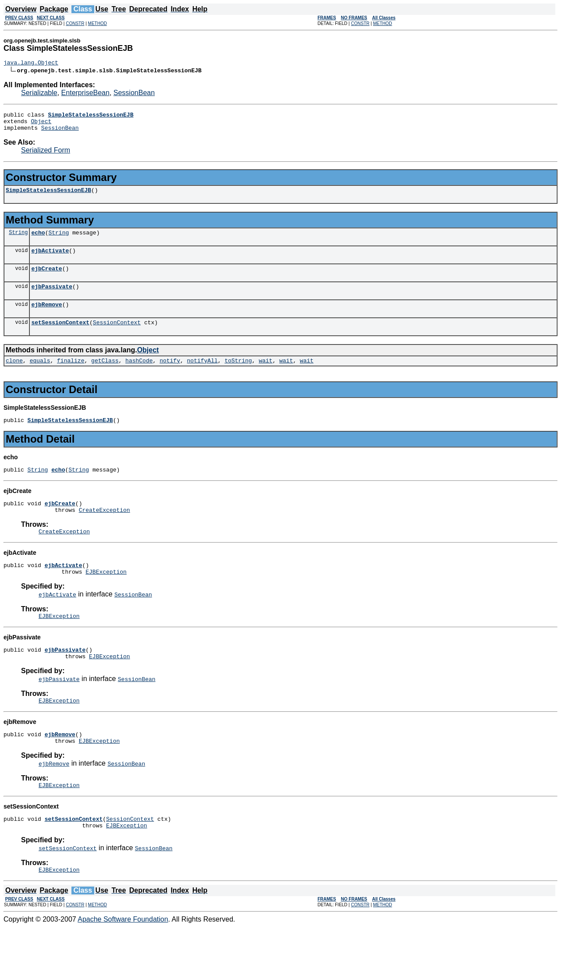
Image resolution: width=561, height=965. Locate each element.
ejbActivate (50, 259)
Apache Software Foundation (123, 957)
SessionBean (134, 94)
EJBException (106, 596)
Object (41, 125)
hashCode (139, 376)
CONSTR (75, 23)
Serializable (39, 94)
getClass (104, 376)
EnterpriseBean (85, 94)
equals (40, 376)
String (18, 240)
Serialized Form (45, 155)
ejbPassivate (51, 298)
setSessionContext (60, 337)
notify (170, 376)
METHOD (97, 23)
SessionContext (117, 337)
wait (265, 376)
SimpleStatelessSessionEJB (48, 196)
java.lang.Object (31, 63)
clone (14, 376)
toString (238, 376)
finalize (70, 376)
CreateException (104, 531)
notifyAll (202, 376)
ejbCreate (46, 279)
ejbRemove (46, 317)
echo (38, 240)
